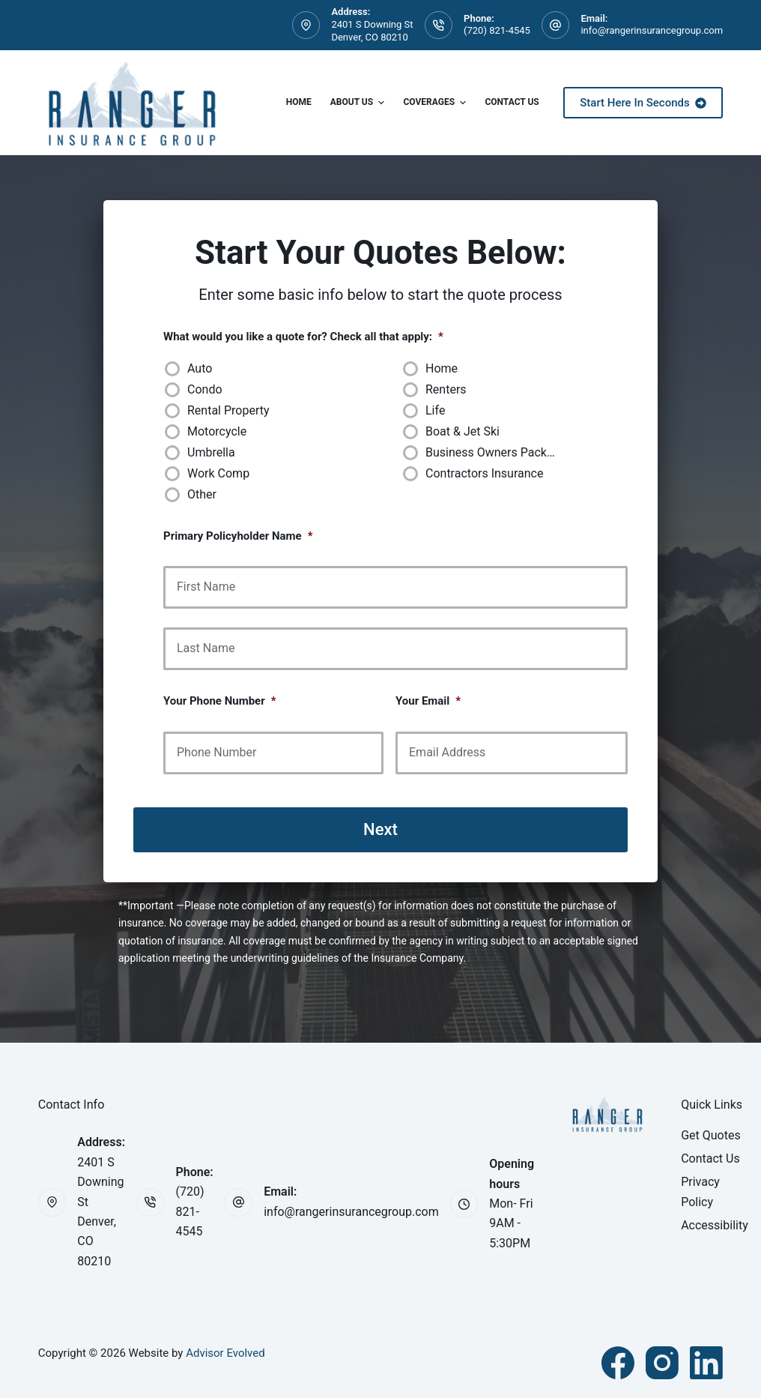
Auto (199, 368)
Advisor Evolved (225, 1353)
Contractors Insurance (484, 473)
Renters (446, 389)
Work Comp (218, 473)
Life (435, 410)
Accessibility (714, 1225)
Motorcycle (216, 431)
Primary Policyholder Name (238, 536)
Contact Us (512, 102)
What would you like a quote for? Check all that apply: (303, 336)
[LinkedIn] (706, 1362)
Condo (204, 389)
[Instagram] (662, 1362)
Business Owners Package (495, 452)
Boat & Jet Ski (462, 431)
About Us (359, 102)
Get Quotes (711, 1135)
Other (201, 494)
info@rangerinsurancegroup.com (651, 30)
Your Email (428, 701)
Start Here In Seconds (643, 102)
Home (299, 102)
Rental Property (228, 410)
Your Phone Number (219, 701)
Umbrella (211, 452)
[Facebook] (617, 1362)
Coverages (436, 102)
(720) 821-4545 (497, 30)
